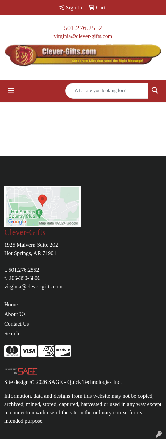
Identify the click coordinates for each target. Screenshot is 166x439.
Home (11, 304)
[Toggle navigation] (10, 91)
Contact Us (16, 324)
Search (11, 333)
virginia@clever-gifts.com (83, 36)
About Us (15, 314)
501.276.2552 (83, 28)
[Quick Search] (106, 91)
